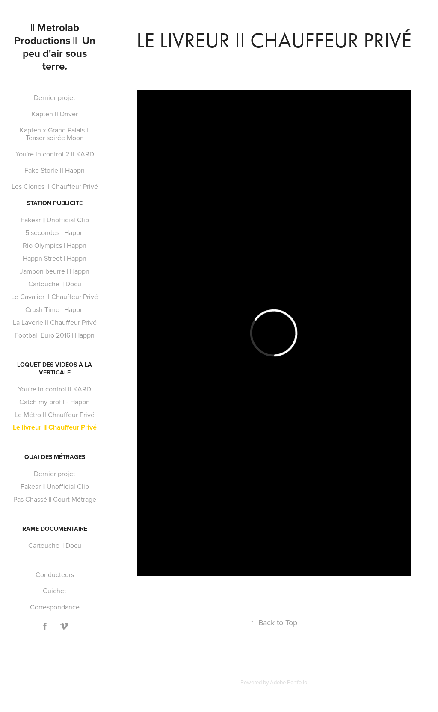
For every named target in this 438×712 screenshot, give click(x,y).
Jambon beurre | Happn (54, 271)
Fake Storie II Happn (54, 170)
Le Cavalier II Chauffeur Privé (54, 296)
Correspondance (55, 607)
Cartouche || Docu (54, 283)
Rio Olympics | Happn (54, 245)
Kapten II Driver (55, 113)
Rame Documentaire (54, 528)
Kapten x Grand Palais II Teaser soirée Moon (55, 133)
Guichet (54, 590)
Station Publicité (55, 203)
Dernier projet (54, 97)
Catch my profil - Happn (54, 401)
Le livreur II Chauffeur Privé (55, 427)
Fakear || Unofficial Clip (55, 219)
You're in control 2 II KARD (54, 154)
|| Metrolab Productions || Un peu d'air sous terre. (56, 47)
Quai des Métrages (54, 457)
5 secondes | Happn (54, 232)
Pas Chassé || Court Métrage (54, 499)
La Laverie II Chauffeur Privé (55, 322)
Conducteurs (55, 574)
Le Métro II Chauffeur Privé (55, 414)
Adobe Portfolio (288, 682)
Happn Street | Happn (54, 258)
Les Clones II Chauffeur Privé (55, 186)
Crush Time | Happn (54, 309)
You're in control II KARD (54, 389)
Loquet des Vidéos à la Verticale (54, 368)
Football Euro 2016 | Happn (55, 335)
